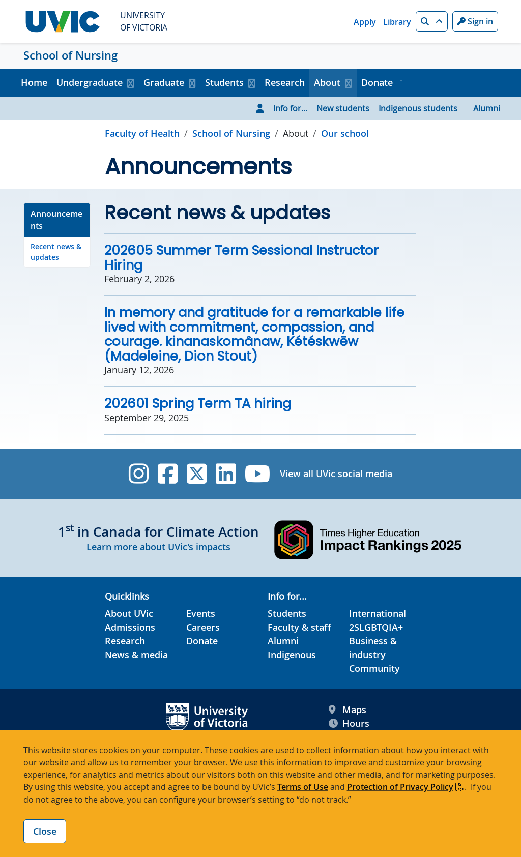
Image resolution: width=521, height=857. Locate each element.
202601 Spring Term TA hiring (197, 403)
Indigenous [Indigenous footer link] (292, 654)
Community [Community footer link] (374, 668)
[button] (432, 21)
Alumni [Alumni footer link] (283, 641)
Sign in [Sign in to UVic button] (475, 21)
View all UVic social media (336, 473)
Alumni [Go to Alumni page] (486, 108)
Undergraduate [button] (89, 82)
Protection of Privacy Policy (400, 786)
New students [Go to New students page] (342, 108)
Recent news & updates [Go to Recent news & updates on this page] (56, 252)
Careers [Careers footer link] (203, 627)
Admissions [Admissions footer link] (130, 627)
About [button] (327, 82)
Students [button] (224, 82)
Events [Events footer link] (200, 613)
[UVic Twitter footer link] (197, 473)
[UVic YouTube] (258, 473)
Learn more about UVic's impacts (158, 547)
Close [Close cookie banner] (44, 831)
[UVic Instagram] (139, 473)
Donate (378, 82)
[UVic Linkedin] (226, 473)
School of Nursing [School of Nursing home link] (70, 55)
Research (285, 82)
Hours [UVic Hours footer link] (349, 723)
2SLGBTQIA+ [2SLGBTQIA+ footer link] (376, 627)
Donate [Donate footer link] (202, 641)
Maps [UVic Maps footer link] (347, 710)
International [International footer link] (377, 613)
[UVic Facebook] (168, 473)
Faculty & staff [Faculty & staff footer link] (299, 627)
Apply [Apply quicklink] (365, 21)
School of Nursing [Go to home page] (231, 133)
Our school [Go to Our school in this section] (345, 133)
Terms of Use (302, 786)
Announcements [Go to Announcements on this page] (56, 219)
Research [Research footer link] (125, 641)
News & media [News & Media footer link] (136, 654)
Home (34, 82)
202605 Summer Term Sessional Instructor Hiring (241, 257)
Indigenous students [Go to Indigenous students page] (418, 108)
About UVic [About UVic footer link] (129, 613)
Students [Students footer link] (287, 613)
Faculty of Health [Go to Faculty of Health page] (142, 133)
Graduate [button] (163, 82)
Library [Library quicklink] (397, 21)
